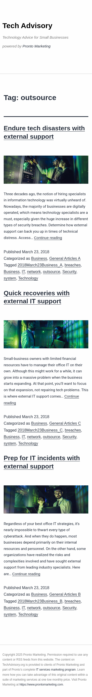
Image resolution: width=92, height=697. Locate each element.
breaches (73, 265)
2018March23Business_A (40, 265)
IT (23, 272)
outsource (51, 272)
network (34, 272)
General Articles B (65, 594)
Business (39, 258)
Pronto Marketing (37, 46)
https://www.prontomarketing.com (41, 684)
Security (69, 272)
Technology (28, 278)
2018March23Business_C (40, 430)
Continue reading (48, 238)
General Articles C (65, 423)
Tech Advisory (27, 26)
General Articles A (64, 258)
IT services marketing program (56, 669)
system (10, 278)
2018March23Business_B (40, 601)
